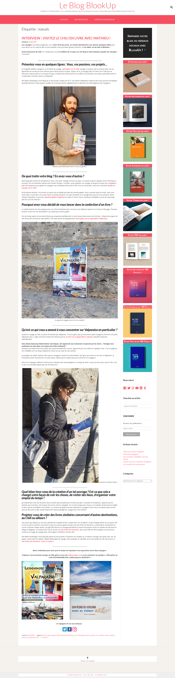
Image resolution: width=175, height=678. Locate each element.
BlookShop (64, 635)
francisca (88, 635)
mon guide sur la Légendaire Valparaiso (91, 218)
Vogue (87, 661)
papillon (112, 635)
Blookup (70, 635)
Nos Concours (88, 675)
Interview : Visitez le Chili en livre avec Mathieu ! (66, 38)
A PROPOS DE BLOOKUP (104, 19)
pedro (23, 637)
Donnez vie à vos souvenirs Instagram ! (137, 462)
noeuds (107, 635)
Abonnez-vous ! (131, 434)
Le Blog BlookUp (87, 5)
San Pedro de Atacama (69, 530)
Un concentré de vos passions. (134, 464)
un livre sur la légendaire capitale (79, 337)
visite (37, 637)
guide (93, 635)
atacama (44, 635)
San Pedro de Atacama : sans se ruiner (37, 541)
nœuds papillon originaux (54, 197)
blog (48, 635)
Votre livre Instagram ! (131, 454)
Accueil (64, 19)
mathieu (101, 635)
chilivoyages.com (75, 555)
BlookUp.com (81, 19)
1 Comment (43, 637)
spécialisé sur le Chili (70, 69)
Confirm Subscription (74, 675)
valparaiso (32, 637)
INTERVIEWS (31, 635)
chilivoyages (80, 635)
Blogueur (53, 635)
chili (75, 635)
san (27, 637)
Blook (58, 635)
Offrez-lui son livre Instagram (133, 452)
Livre (96, 635)
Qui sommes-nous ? (101, 675)
